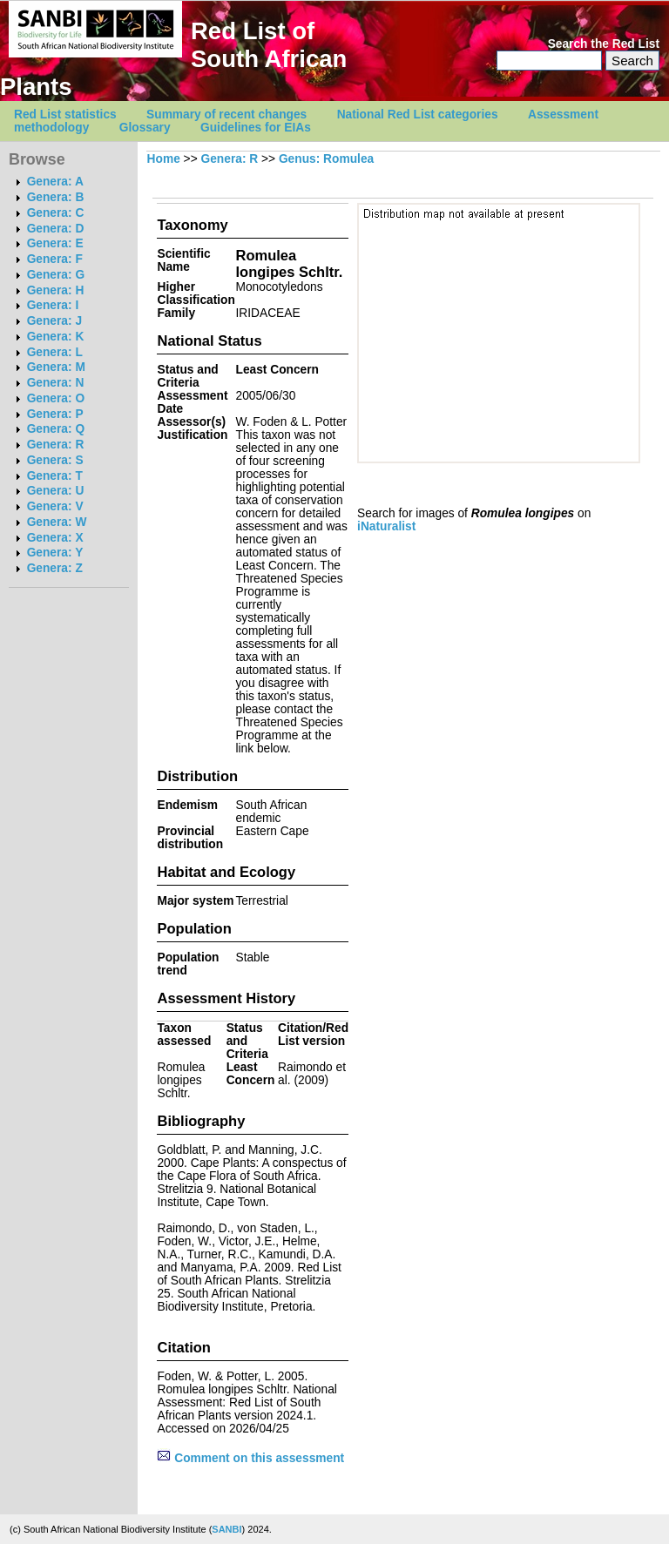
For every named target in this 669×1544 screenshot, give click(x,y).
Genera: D (55, 228)
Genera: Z (55, 568)
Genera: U (55, 490)
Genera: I (53, 305)
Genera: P (55, 414)
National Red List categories (417, 114)
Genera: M (56, 367)
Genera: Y (55, 552)
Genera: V (55, 506)
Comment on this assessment (250, 1458)
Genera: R (55, 444)
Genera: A (55, 181)
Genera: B (55, 197)
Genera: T (55, 475)
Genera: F (55, 259)
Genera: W (57, 522)
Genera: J (54, 320)
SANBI (226, 1529)
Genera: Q (55, 428)
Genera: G (55, 274)
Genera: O (55, 398)
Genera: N (55, 382)
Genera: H (55, 290)
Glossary (145, 127)
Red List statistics (65, 114)
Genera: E (55, 243)
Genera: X (55, 537)
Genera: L (55, 352)
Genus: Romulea (326, 158)
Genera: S (55, 460)
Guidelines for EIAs (255, 127)
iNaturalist (386, 526)
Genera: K (55, 336)
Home (163, 158)
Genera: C (55, 212)
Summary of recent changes (226, 114)
